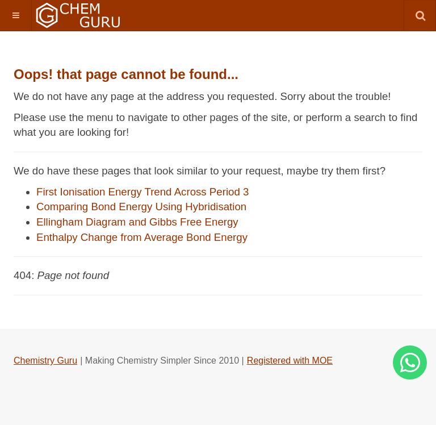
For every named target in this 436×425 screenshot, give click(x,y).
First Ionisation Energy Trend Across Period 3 (142, 192)
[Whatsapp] (410, 362)
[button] (15, 15)
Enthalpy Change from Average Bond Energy (142, 237)
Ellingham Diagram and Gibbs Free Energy (137, 222)
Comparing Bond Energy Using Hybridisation (141, 207)
